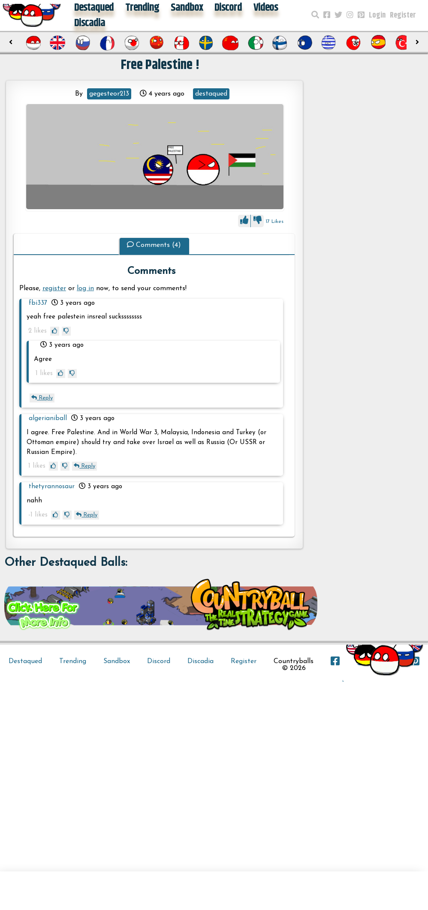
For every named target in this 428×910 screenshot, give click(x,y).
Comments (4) (154, 245)
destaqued (211, 93)
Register (403, 15)
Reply (42, 398)
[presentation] (10, 42)
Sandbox (116, 661)
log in (85, 288)
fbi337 (38, 303)
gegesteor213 (109, 93)
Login (377, 15)
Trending (72, 661)
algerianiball (48, 418)
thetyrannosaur (52, 487)
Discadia (89, 23)
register (54, 288)
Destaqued (25, 661)
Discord (158, 661)
